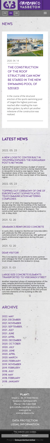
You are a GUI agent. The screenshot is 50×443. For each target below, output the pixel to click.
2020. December (11, 340)
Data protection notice (25, 440)
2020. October (11, 344)
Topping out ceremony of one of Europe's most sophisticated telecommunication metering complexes (23, 195)
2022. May (8, 316)
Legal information (25, 424)
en (11, 13)
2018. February (11, 378)
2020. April (8, 354)
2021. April (8, 337)
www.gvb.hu (25, 410)
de (16, 13)
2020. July (8, 347)
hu (5, 13)
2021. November (11, 323)
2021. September (12, 327)
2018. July (8, 371)
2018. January (10, 381)
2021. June (8, 333)
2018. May (7, 375)
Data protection (25, 420)
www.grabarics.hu (25, 413)
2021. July (8, 330)
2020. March (9, 357)
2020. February (11, 361)
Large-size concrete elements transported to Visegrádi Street (24, 276)
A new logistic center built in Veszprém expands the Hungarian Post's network (23, 160)
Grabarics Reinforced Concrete (23, 227)
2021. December (11, 320)
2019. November (11, 364)
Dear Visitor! (10, 253)
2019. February (11, 368)
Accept (25, 436)
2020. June (8, 351)
